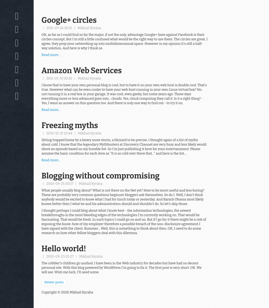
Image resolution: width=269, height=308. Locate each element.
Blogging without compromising (100, 176)
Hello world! (63, 248)
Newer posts (54, 282)
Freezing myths (69, 125)
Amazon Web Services (81, 70)
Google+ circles (69, 20)
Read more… (51, 55)
